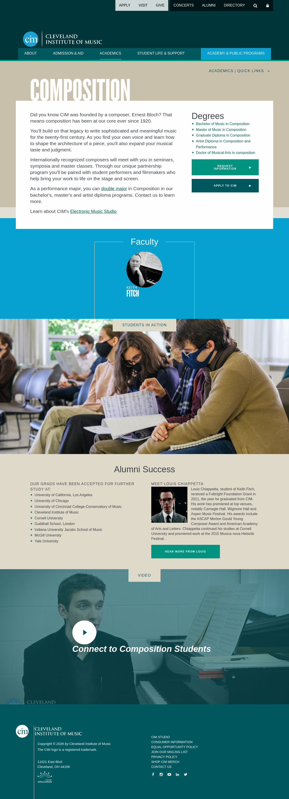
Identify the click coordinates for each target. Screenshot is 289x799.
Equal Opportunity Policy (174, 747)
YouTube (169, 774)
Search (255, 6)
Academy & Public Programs (236, 53)
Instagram (161, 774)
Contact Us (161, 767)
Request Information (225, 167)
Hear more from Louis (185, 551)
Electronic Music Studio (94, 211)
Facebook (153, 774)
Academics (110, 53)
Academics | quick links (236, 71)
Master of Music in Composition (221, 130)
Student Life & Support (161, 53)
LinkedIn (177, 774)
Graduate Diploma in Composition (223, 135)
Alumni (209, 5)
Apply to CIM (225, 185)
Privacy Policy (164, 757)
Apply (124, 5)
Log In (268, 6)
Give (160, 5)
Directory (234, 5)
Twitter (185, 774)
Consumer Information (172, 742)
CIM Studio (160, 737)
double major (114, 188)
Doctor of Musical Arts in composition (225, 153)
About (30, 53)
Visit (143, 5)
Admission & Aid (68, 53)
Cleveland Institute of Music (53, 732)
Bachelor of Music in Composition (222, 124)
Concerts (184, 5)
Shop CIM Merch (165, 762)
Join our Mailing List (169, 752)
